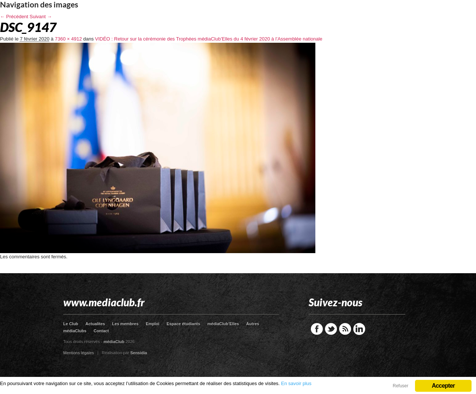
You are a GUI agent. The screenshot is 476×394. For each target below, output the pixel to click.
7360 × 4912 (68, 39)
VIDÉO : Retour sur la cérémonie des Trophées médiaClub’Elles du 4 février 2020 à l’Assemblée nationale (208, 39)
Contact (101, 331)
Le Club (70, 324)
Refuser (400, 385)
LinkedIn (359, 329)
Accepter (443, 385)
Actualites (95, 324)
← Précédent (14, 16)
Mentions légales (78, 353)
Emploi (153, 324)
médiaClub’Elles (223, 324)
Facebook (317, 329)
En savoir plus (296, 383)
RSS (345, 329)
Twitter (331, 329)
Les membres (125, 324)
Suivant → (41, 16)
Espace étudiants (183, 324)
